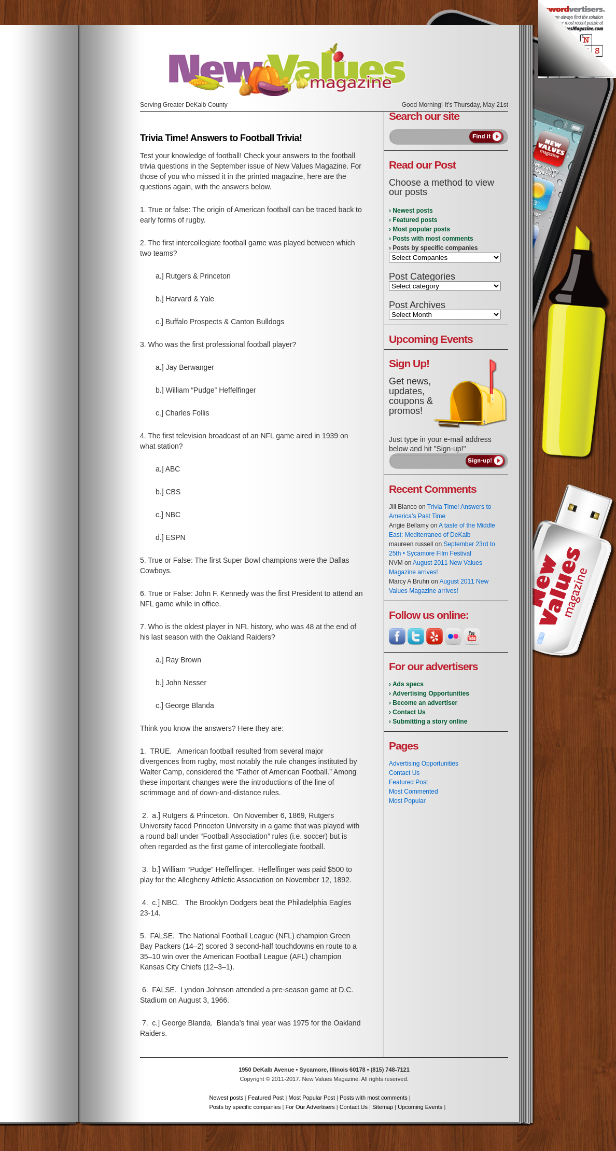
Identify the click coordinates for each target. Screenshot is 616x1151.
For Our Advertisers (309, 1107)
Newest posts (226, 1097)
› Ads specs (406, 684)
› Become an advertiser (423, 702)
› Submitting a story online (428, 721)
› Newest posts (411, 210)
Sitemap (382, 1107)
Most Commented (413, 791)
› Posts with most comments (431, 238)
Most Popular (407, 801)
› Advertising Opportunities (429, 693)
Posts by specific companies (245, 1107)
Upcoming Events (420, 1107)
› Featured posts (413, 220)
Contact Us (404, 772)
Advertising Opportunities (423, 763)
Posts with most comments (374, 1097)
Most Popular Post (311, 1097)
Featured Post (408, 782)
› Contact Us (407, 712)
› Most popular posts (419, 229)
